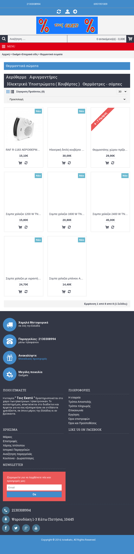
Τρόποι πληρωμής (79, 406)
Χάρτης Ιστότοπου (14, 445)
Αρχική (6, 54)
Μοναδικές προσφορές (32, 358)
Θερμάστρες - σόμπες (102, 83)
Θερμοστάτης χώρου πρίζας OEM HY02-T (111, 149)
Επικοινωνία (75, 410)
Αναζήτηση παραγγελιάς (17, 454)
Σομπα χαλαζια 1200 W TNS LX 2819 (24, 214)
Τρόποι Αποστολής (79, 401)
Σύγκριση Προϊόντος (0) (30, 91)
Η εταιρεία (74, 397)
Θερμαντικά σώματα (51, 54)
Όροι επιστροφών (79, 418)
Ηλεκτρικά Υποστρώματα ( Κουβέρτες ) (43, 83)
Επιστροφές (10, 441)
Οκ (34, 494)
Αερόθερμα (16, 76)
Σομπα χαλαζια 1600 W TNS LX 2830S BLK (67, 214)
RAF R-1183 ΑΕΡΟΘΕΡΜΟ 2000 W (24, 149)
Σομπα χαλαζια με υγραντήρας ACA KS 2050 (24, 278)
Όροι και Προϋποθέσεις (82, 423)
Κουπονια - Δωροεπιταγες (18, 458)
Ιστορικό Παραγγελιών (16, 449)
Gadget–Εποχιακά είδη (25, 54)
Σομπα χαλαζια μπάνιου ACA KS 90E (67, 278)
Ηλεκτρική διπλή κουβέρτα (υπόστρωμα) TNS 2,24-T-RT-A (67, 149)
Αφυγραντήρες (43, 76)
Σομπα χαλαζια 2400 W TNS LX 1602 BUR (111, 214)
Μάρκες (7, 436)
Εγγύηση (73, 414)
